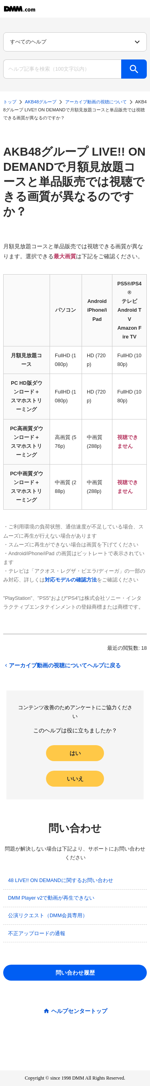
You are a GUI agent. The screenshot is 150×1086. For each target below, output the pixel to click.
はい (75, 753)
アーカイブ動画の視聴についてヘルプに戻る (62, 665)
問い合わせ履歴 (75, 972)
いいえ (75, 778)
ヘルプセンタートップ (79, 1011)
